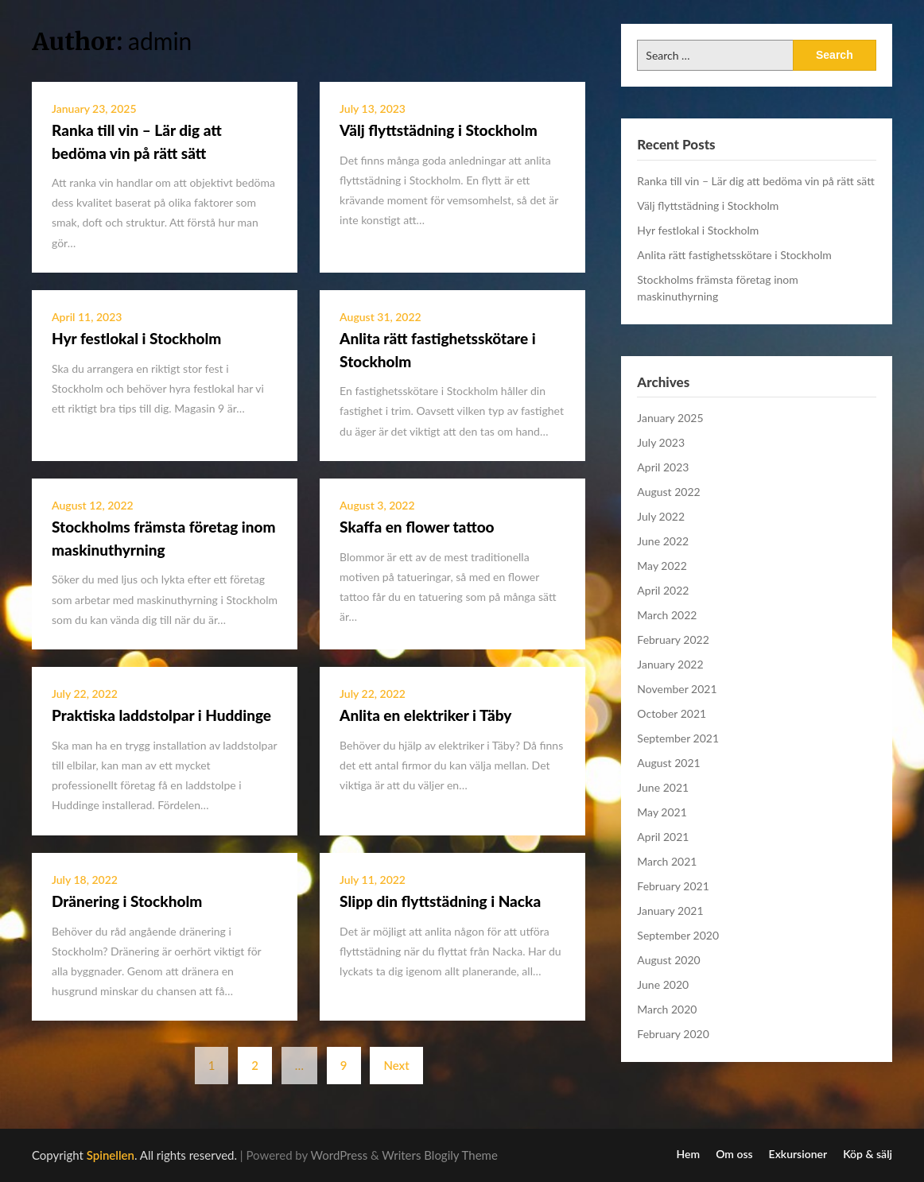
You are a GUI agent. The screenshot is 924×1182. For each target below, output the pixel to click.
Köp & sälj (867, 1154)
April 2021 (663, 836)
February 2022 (673, 639)
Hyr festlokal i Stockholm (136, 338)
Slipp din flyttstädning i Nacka (440, 901)
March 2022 (667, 615)
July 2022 (661, 516)
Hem (689, 1154)
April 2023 (663, 467)
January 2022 (670, 664)
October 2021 (671, 713)
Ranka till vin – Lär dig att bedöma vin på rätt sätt (755, 181)
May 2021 (662, 812)
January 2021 (670, 910)
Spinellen (110, 1155)
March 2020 (667, 1009)
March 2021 (667, 861)
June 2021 (663, 787)
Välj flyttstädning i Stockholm (439, 130)
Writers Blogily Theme (440, 1155)
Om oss (734, 1154)
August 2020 (668, 960)
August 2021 (668, 762)
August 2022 (668, 491)
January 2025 (670, 417)
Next (396, 1065)
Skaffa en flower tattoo (417, 526)
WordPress (339, 1155)
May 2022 (662, 565)
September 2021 (678, 738)
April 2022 (663, 590)
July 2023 (661, 442)
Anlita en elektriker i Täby (425, 715)
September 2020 (678, 935)
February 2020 (673, 1034)
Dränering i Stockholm (127, 901)
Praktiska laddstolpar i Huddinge (161, 715)
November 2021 (676, 689)
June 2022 (663, 541)
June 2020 (663, 984)
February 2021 (673, 886)
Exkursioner (798, 1154)
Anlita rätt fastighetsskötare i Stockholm (734, 255)
